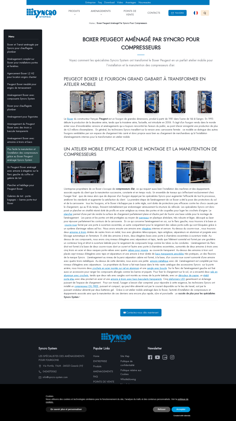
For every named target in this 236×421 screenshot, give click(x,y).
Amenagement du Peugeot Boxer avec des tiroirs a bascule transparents (21, 127)
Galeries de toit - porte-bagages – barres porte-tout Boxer (22, 199)
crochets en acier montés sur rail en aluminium (115, 268)
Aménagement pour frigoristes (22, 116)
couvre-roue (71, 225)
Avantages (131, 2)
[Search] (205, 13)
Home (92, 23)
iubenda (187, 415)
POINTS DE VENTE (130, 13)
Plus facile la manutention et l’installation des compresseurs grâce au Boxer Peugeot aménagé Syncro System (22, 154)
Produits (97, 366)
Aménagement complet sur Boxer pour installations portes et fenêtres (22, 62)
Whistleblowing (128, 379)
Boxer (70, 119)
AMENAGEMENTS (101, 13)
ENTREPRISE (100, 361)
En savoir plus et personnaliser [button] (66, 409)
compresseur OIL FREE (86, 286)
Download (109, 2)
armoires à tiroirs (78, 232)
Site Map (124, 356)
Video (120, 2)
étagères (146, 228)
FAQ (95, 376)
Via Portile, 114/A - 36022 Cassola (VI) (61, 365)
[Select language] (195, 13)
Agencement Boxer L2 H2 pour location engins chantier (22, 75)
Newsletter (177, 12)
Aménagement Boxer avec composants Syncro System (21, 96)
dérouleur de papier (188, 275)
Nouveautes (144, 2)
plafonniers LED (177, 279)
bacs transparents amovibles (169, 254)
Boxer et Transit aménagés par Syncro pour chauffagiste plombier (22, 48)
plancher (68, 214)
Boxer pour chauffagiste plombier (19, 107)
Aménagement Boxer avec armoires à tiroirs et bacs (20, 140)
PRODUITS (74, 13)
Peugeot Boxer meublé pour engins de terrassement (21, 86)
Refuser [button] (162, 409)
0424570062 (48, 371)
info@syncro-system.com (53, 377)
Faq (100, 2)
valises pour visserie (138, 250)
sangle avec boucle (157, 268)
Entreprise (90, 2)
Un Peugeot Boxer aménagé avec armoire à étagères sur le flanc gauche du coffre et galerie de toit (22, 172)
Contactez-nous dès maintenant (140, 312)
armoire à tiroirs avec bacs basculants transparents (136, 279)
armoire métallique (159, 261)
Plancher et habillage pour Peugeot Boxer (20, 187)
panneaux (144, 217)
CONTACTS (154, 14)
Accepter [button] (180, 409)
